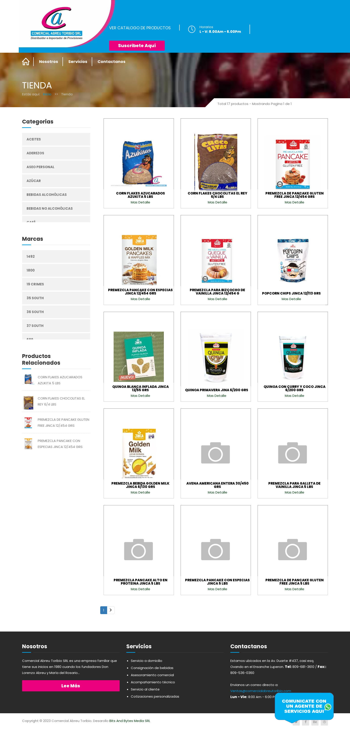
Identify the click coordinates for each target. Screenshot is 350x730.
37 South (35, 325)
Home (26, 61)
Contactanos (111, 61)
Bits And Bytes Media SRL (129, 720)
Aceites (34, 139)
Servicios (77, 61)
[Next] (111, 610)
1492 (31, 256)
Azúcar (34, 180)
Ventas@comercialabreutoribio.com (260, 690)
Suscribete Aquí (137, 45)
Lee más (70, 686)
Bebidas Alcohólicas (47, 194)
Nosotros (48, 61)
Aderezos (35, 153)
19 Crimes (35, 284)
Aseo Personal (40, 167)
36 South (35, 312)
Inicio (47, 94)
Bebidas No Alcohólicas (50, 208)
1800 (31, 270)
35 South (35, 298)
